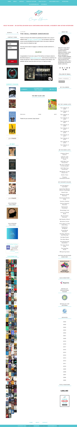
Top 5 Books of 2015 (64, 142)
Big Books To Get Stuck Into (65, 172)
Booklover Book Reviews (64, 195)
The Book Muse (64, 239)
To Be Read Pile (12, 256)
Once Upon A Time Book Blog (65, 224)
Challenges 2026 (54, 1)
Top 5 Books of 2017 (64, 135)
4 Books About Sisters (65, 154)
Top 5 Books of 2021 (64, 122)
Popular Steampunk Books (65, 178)
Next (55, 114)
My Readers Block (65, 219)
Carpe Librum (29, 425)
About (15, 1)
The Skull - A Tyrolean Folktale (34, 39)
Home (9, 1)
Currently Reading (12, 84)
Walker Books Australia (35, 57)
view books (16, 252)
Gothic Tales (64, 174)
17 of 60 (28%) (12, 251)
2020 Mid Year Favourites (65, 162)
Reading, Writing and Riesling (64, 234)
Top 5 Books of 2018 (64, 132)
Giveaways (44, 4)
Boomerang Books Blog (65, 198)
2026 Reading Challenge (12, 244)
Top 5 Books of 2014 (64, 145)
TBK (58, 425)
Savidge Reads (65, 237)
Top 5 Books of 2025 (64, 108)
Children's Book (38, 88)
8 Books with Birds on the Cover (64, 158)
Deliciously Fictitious (65, 207)
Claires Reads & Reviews (64, 204)
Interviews (65, 1)
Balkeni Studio (43, 425)
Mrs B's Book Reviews (64, 216)
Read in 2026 (42, 1)
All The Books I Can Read (64, 186)
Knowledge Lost (64, 210)
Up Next (12, 144)
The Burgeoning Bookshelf (64, 242)
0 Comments (24, 89)
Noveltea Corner (64, 221)
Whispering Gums (65, 251)
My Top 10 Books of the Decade (65, 165)
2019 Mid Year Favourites (65, 169)
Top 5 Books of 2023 (64, 115)
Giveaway (40, 90)
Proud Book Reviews (64, 231)
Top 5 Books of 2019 (64, 129)
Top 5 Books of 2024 (64, 112)
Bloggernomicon (34, 4)
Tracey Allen (13, 246)
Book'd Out (65, 192)
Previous (22, 114)
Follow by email (65, 74)
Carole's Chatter (64, 201)
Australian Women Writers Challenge (65, 189)
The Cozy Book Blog (64, 245)
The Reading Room (64, 249)
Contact (21, 1)
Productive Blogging (65, 228)
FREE (36, 90)
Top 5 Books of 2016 (64, 139)
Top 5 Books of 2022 (64, 118)
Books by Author (31, 1)
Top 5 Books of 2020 (64, 125)
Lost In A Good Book (64, 213)
